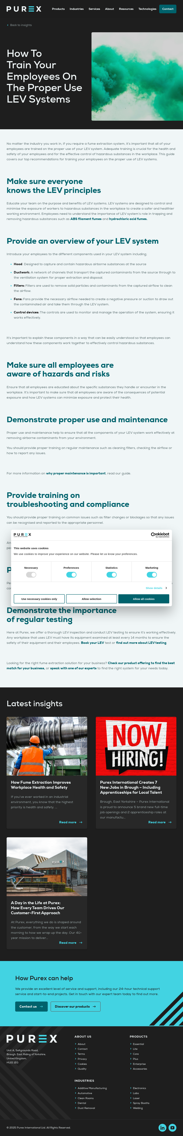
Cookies (82, 1064)
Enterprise (139, 1064)
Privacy (82, 1059)
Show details (154, 588)
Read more (71, 822)
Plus (135, 1059)
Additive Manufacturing (92, 1088)
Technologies (147, 9)
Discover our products (76, 1006)
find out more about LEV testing (141, 643)
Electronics (139, 1088)
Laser (136, 1098)
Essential (138, 1044)
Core (136, 1054)
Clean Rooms (86, 1098)
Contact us (31, 1006)
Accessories (140, 1069)
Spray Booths (141, 1103)
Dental (82, 1103)
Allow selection (91, 598)
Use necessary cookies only (39, 598)
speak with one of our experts (73, 668)
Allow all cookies (144, 598)
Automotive (85, 1093)
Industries (77, 9)
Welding (138, 1108)
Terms (81, 1054)
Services (94, 9)
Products (58, 9)
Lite (135, 1049)
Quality (82, 1069)
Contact (168, 9)
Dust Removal (86, 1108)
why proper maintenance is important (76, 473)
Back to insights (19, 25)
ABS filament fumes (86, 219)
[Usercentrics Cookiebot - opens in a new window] (153, 535)
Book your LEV (92, 643)
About (109, 9)
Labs (136, 1093)
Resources (126, 9)
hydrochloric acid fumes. (128, 219)
